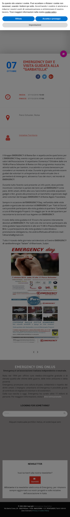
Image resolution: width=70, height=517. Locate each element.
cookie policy (50, 12)
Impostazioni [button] (35, 25)
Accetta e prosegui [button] (51, 19)
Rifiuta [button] (18, 19)
